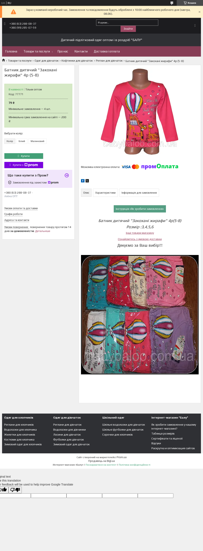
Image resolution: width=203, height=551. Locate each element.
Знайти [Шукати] (128, 28)
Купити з (25, 165)
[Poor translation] (15, 490)
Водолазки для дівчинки (69, 429)
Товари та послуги (36, 51)
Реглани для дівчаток (67, 424)
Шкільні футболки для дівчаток (123, 429)
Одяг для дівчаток (47, 60)
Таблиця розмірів (163, 433)
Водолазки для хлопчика (20, 429)
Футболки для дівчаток (68, 439)
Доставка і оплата (107, 51)
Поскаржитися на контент (101, 464)
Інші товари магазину (140, 232)
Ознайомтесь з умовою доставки (140, 239)
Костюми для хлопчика (19, 439)
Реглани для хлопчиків (19, 424)
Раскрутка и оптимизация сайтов (173, 448)
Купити (25, 156)
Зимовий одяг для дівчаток (71, 444)
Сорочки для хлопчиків (117, 434)
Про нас (62, 51)
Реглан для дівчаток (109, 60)
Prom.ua (122, 457)
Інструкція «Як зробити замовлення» (140, 208)
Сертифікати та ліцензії (166, 438)
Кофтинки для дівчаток (77, 60)
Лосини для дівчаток (67, 434)
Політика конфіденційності (134, 464)
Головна (11, 51)
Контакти (81, 51)
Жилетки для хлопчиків (19, 434)
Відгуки (156, 443)
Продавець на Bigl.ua (101, 460)
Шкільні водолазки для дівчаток (123, 424)
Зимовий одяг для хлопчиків (23, 444)
